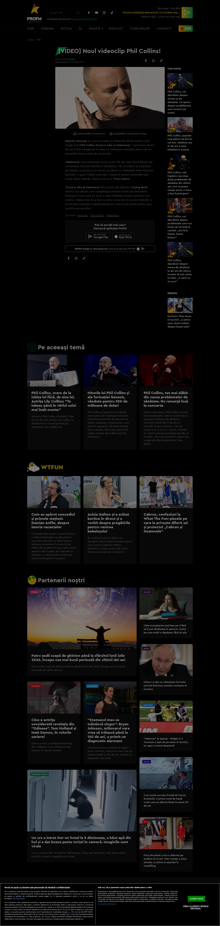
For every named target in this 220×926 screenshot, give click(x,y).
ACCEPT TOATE (196, 899)
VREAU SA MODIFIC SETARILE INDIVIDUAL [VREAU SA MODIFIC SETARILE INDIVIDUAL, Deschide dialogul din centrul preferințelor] (195, 907)
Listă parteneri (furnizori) (107, 904)
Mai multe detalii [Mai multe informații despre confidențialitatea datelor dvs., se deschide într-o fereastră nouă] (19, 898)
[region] (110, 904)
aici (69, 912)
